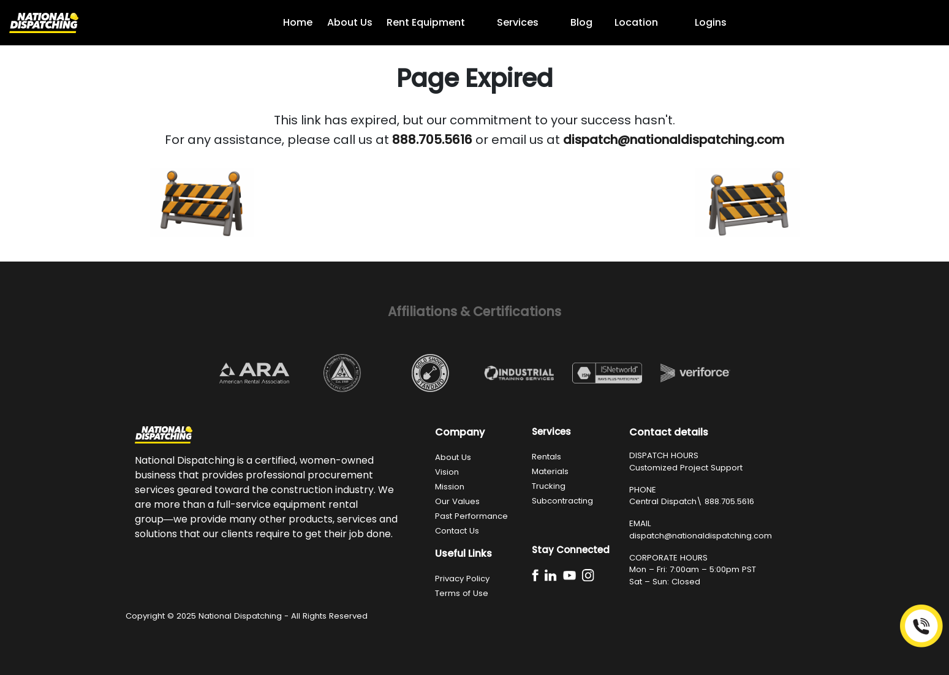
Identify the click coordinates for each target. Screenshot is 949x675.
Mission (449, 486)
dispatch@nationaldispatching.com (700, 535)
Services (518, 22)
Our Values (457, 501)
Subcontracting (562, 501)
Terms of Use (461, 593)
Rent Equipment (426, 22)
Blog (581, 22)
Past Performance (471, 516)
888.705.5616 (729, 501)
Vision (447, 472)
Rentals (546, 456)
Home (297, 22)
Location (636, 22)
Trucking (548, 486)
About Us (349, 22)
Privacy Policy (462, 578)
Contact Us (457, 531)
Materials (550, 471)
